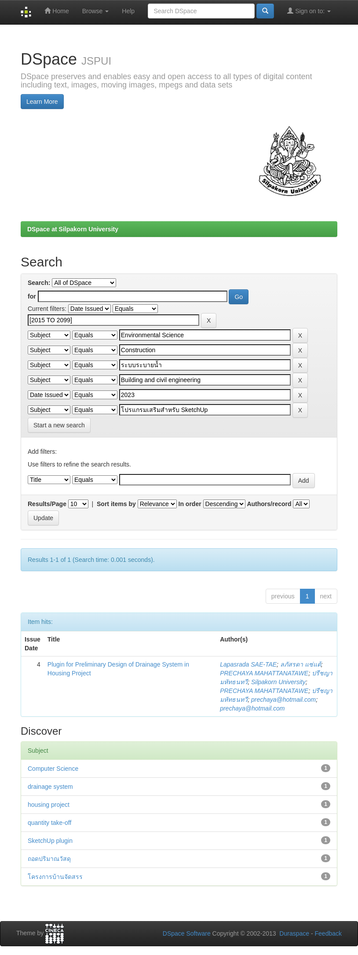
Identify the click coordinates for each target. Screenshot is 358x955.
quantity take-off (49, 822)
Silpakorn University (278, 681)
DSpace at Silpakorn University (72, 229)
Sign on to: (309, 11)
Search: (39, 282)
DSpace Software (187, 933)
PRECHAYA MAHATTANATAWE (264, 673)
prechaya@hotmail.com (283, 699)
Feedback (328, 933)
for (32, 296)
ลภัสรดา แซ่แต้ (300, 664)
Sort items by (116, 503)
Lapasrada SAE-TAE (248, 664)
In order (190, 503)
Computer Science (53, 768)
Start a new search (59, 425)
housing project (48, 804)
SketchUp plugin (50, 840)
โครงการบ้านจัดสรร (55, 876)
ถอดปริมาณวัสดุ (49, 858)
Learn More (42, 101)
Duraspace (294, 933)
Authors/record (269, 503)
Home (56, 11)
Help (128, 11)
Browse (95, 11)
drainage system (50, 786)
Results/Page (47, 503)
